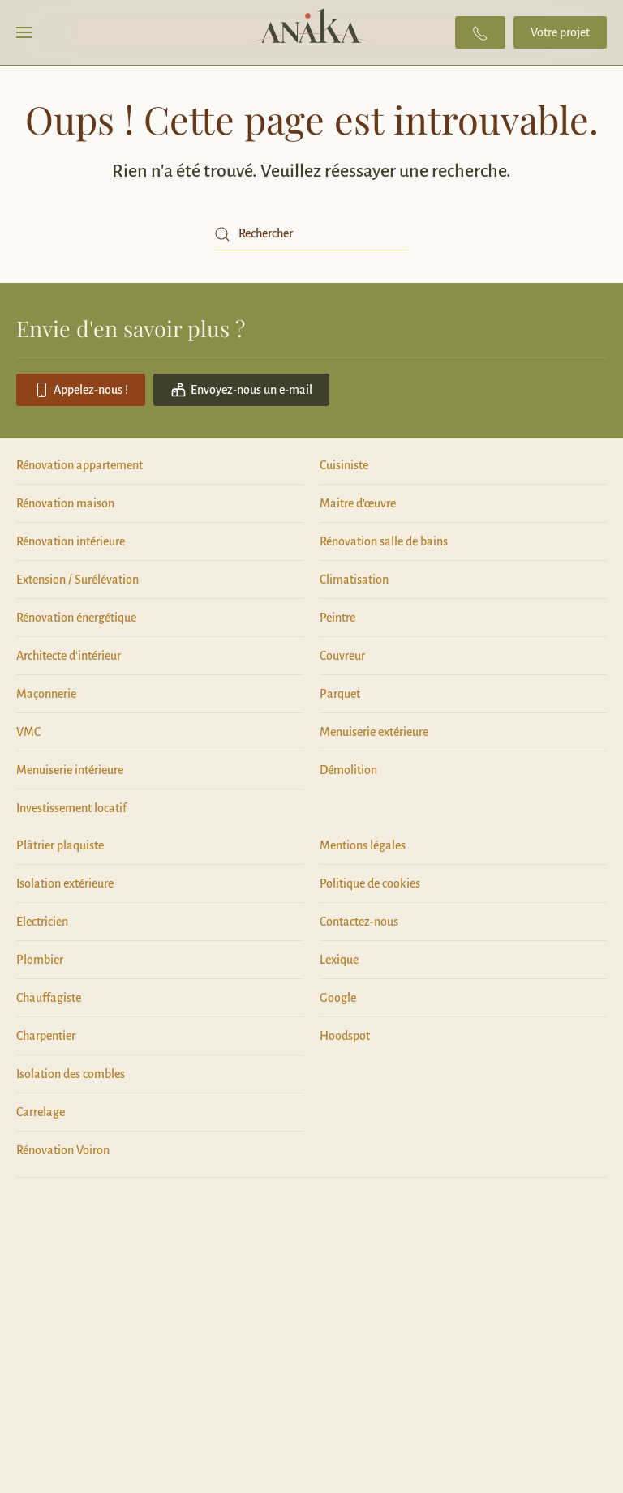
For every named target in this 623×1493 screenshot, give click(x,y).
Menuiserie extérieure (374, 731)
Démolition (348, 770)
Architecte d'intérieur (68, 655)
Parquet (340, 693)
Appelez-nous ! (80, 390)
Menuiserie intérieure (69, 770)
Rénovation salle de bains (384, 541)
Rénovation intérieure (70, 541)
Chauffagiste (48, 997)
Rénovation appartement (79, 465)
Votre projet (560, 32)
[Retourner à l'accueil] (312, 32)
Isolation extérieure (65, 883)
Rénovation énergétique (76, 617)
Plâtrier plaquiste (60, 845)
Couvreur (342, 655)
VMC (28, 731)
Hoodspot (345, 1035)
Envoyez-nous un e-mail (241, 390)
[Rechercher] (311, 234)
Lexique (339, 959)
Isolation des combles (70, 1073)
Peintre (337, 617)
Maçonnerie (46, 693)
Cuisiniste (344, 465)
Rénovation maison (65, 503)
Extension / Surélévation (77, 579)
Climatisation (354, 579)
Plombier (39, 959)
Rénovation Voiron (63, 1150)
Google (338, 997)
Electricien (42, 921)
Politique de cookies (370, 883)
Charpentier (45, 1035)
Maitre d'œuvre (358, 503)
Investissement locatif (71, 808)
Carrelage (40, 1112)
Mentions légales (363, 845)
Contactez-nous (359, 921)
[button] (24, 32)
